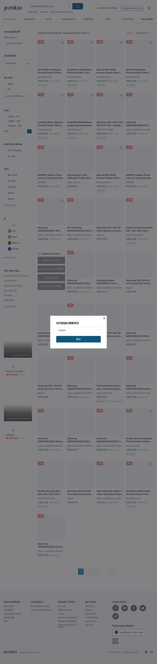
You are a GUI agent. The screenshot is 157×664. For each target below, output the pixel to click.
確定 (78, 339)
